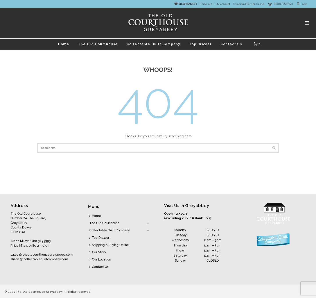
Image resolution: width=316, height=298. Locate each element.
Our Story (97, 252)
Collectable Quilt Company (153, 44)
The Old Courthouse (98, 44)
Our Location (100, 259)
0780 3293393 (283, 3)
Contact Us (231, 44)
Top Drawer (200, 44)
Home (63, 44)
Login (301, 3)
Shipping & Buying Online (109, 245)
